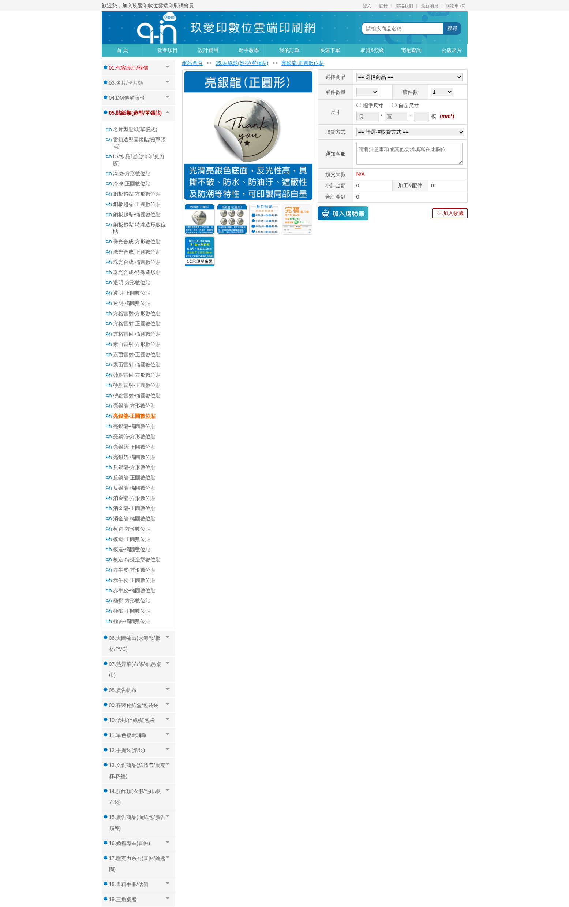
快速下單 (330, 50)
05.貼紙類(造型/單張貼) (242, 63)
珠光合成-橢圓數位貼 (137, 262)
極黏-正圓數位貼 (132, 611)
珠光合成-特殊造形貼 (137, 272)
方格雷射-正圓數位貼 (137, 324)
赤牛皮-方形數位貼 (134, 570)
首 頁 (122, 50)
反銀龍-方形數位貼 (134, 467)
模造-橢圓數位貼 (132, 549)
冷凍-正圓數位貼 (132, 184)
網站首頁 (192, 63)
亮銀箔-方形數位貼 (134, 436)
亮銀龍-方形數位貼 (134, 406)
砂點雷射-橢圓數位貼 (137, 395)
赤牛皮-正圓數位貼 (134, 580)
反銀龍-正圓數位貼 (134, 477)
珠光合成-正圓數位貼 (137, 252)
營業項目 (167, 50)
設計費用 (208, 50)
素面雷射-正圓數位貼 (137, 354)
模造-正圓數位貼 (132, 539)
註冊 (383, 5)
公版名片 (452, 50)
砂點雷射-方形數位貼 (137, 375)
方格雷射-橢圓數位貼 (137, 334)
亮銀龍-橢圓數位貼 (134, 426)
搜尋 (452, 28)
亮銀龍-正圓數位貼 (134, 416)
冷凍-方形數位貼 (132, 173)
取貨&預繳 (372, 50)
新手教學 (249, 50)
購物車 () (455, 5)
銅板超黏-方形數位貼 (137, 194)
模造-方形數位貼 (132, 529)
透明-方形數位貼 (132, 282)
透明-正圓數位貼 (132, 293)
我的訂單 (289, 50)
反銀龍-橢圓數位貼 (134, 488)
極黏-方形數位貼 (132, 601)
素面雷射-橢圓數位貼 (137, 365)
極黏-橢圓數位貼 (132, 621)
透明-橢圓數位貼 (132, 303)
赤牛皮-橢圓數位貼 (134, 590)
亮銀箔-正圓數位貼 (134, 447)
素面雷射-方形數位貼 (137, 344)
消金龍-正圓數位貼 (134, 508)
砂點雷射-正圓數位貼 (137, 385)
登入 (367, 5)
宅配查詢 (411, 50)
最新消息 (429, 5)
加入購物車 (343, 213)
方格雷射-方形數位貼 (137, 313)
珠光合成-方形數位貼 (137, 241)
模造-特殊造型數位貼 (137, 560)
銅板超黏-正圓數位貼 (137, 204)
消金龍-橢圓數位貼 (134, 518)
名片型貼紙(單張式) (135, 129)
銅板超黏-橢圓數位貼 (137, 214)
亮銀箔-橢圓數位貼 (134, 457)
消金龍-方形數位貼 (134, 498)
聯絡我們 (404, 5)
